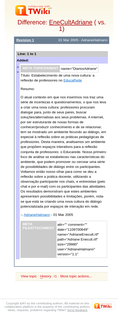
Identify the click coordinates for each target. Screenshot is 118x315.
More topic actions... (76, 276)
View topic (29, 276)
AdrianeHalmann (37, 215)
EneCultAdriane (70, 22)
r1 (55, 276)
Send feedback (77, 310)
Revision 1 (25, 40)
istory (45, 276)
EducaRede (73, 80)
